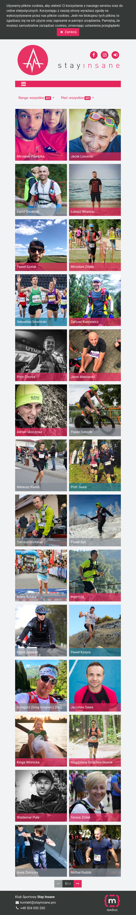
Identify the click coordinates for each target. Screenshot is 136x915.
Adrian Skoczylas (29, 432)
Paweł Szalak (26, 267)
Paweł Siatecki (81, 432)
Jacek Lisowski (82, 156)
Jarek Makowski (83, 377)
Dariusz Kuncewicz (84, 322)
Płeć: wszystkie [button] (76, 98)
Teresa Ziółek (80, 817)
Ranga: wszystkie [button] (35, 98)
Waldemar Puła (28, 817)
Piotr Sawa (79, 487)
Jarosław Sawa (82, 707)
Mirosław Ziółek (82, 267)
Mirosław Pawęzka (31, 156)
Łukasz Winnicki (82, 212)
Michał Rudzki (81, 872)
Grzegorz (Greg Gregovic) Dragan (41, 707)
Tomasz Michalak (30, 542)
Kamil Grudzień (28, 212)
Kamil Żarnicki (27, 652)
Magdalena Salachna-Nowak (92, 762)
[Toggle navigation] (23, 84)
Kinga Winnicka (28, 762)
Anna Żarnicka (27, 872)
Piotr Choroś (26, 377)
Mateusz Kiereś (28, 487)
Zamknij (68, 32)
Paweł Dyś (78, 542)
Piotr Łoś (77, 597)
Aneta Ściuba (26, 597)
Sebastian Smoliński (32, 322)
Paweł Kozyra (81, 652)
